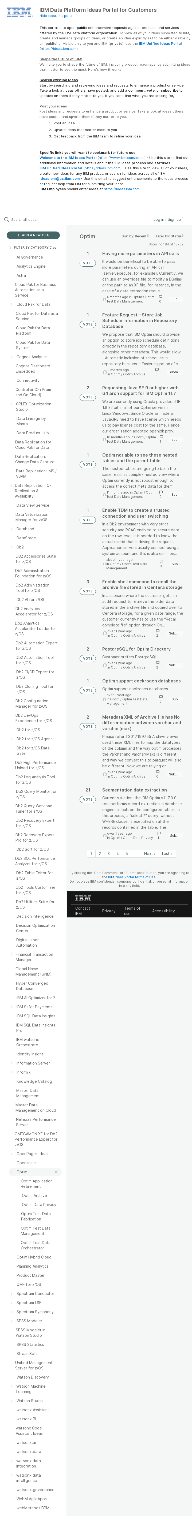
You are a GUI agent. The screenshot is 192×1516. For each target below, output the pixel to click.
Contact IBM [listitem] (82, 911)
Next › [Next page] (149, 853)
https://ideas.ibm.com (59, 48)
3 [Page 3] (109, 853)
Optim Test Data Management (130, 299)
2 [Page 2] (100, 853)
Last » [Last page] (167, 853)
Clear (53, 247)
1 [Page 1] (91, 853)
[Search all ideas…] (36, 219)
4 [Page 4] (117, 853)
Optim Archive (134, 374)
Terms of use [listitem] (132, 911)
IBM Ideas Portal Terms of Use (132, 877)
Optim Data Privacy (138, 838)
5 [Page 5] (127, 853)
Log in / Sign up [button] (168, 219)
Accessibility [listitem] (163, 911)
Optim (137, 297)
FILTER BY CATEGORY (29, 247)
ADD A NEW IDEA (33, 235)
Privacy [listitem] (109, 911)
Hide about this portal (56, 16)
